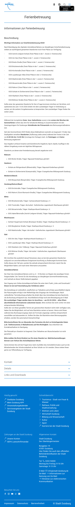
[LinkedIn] (19, 494)
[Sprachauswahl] (59, 4)
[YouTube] (12, 494)
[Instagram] (9, 494)
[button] (37, 362)
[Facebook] (5, 494)
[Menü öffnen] (69, 4)
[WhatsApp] (16, 494)
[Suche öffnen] (64, 4)
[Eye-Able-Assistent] (54, 4)
